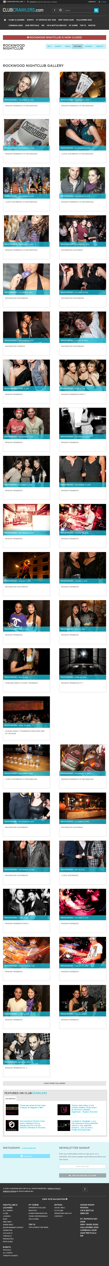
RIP (43, 25)
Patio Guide (8, 1241)
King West (7, 1222)
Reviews (88, 46)
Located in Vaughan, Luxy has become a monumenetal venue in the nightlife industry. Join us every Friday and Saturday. (85, 1125)
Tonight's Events (10, 1255)
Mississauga (8, 1239)
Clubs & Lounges (16, 20)
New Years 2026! (66, 20)
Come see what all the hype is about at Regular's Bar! (32, 1106)
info (49, 46)
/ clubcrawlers (28, 1148)
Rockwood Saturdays (16, 298)
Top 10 (83, 25)
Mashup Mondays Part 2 (73, 394)
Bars (5, 1219)
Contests (58, 1216)
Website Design (9, 1191)
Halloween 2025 (84, 20)
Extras (58, 1205)
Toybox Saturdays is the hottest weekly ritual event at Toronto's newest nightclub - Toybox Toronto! (85, 1108)
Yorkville (7, 1236)
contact (99, 46)
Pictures (77, 46)
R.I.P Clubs (58, 1210)
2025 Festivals (32, 25)
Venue (67, 46)
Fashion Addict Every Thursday (21, 683)
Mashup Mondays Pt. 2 (16, 1068)
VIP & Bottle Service (56, 25)
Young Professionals (38, 1216)
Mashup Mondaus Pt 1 (72, 683)
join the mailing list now (82, 1175)
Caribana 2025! (16, 25)
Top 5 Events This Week (38, 1227)
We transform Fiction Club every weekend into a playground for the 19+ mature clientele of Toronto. (33, 1124)
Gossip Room (87, 1205)
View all (26, 1156)
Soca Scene (34, 1219)
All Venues (8, 1210)
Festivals (7, 1250)
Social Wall (59, 1207)
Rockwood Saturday (72, 250)
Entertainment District (13, 1227)
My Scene (73, 25)
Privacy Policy (54, 1188)
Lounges (6, 1216)
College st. (8, 1233)
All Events (7, 1253)
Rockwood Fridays (15, 346)
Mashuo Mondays (70, 587)
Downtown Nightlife (38, 1213)
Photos (91, 25)
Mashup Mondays (13, 394)
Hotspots (10, 1099)
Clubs (5, 1213)
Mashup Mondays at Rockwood (21, 106)
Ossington (7, 1230)
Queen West (8, 1224)
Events (30, 20)
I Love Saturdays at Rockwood (21, 202)
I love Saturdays (69, 875)
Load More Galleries (54, 1083)
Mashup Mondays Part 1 (17, 923)
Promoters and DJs (63, 1213)
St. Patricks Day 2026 (46, 20)
